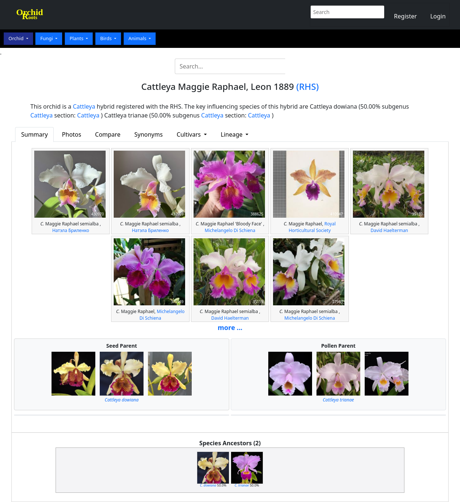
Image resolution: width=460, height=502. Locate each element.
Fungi (47, 38)
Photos (71, 134)
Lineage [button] (232, 134)
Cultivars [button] (189, 134)
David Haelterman (389, 230)
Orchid (16, 38)
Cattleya (84, 106)
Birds (106, 38)
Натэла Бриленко (70, 230)
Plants (77, 38)
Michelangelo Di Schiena (230, 230)
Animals (138, 38)
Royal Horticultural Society (312, 227)
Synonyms (148, 134)
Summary (34, 134)
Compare (107, 134)
